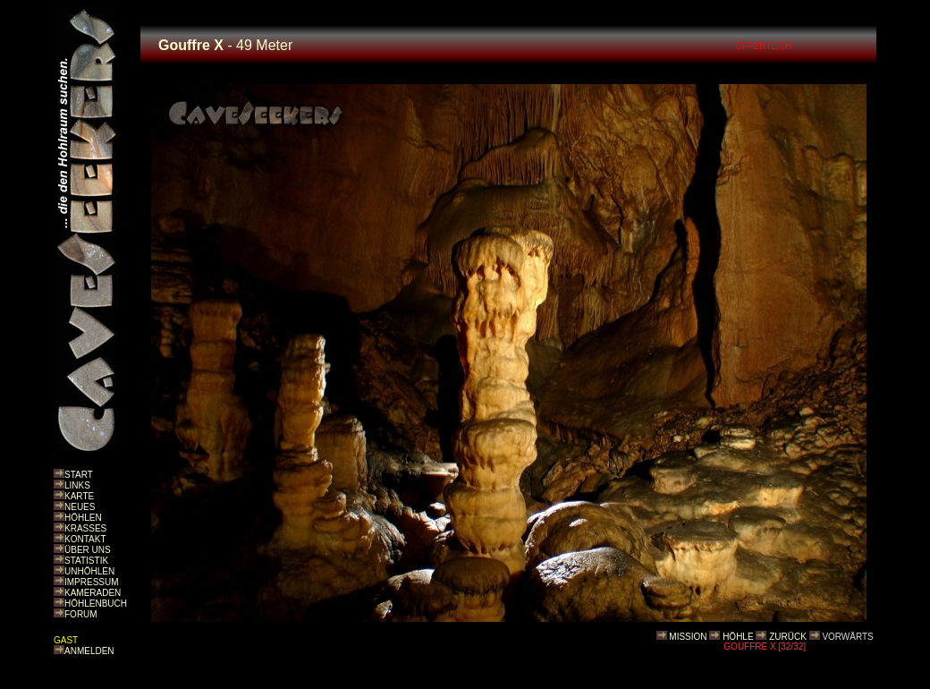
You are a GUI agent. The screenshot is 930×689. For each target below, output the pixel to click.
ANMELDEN (89, 651)
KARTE (79, 496)
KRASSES (85, 528)
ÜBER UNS (87, 550)
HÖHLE (738, 637)
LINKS (77, 485)
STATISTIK (86, 561)
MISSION (687, 637)
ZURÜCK (788, 637)
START (78, 475)
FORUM (80, 614)
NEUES (79, 507)
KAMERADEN (92, 593)
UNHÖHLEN (89, 571)
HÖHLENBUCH (95, 603)
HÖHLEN (83, 518)
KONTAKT (85, 539)
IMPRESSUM (91, 582)
